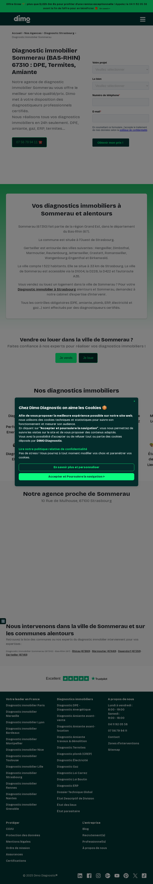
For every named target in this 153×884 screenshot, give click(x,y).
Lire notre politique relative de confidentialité (53, 449)
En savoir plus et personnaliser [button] (76, 467)
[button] (134, 401)
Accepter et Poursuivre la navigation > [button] (76, 477)
